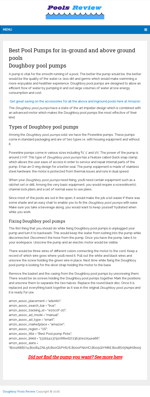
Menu (7, 29)
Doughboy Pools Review (19, 391)
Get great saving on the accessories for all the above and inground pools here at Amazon (75, 101)
